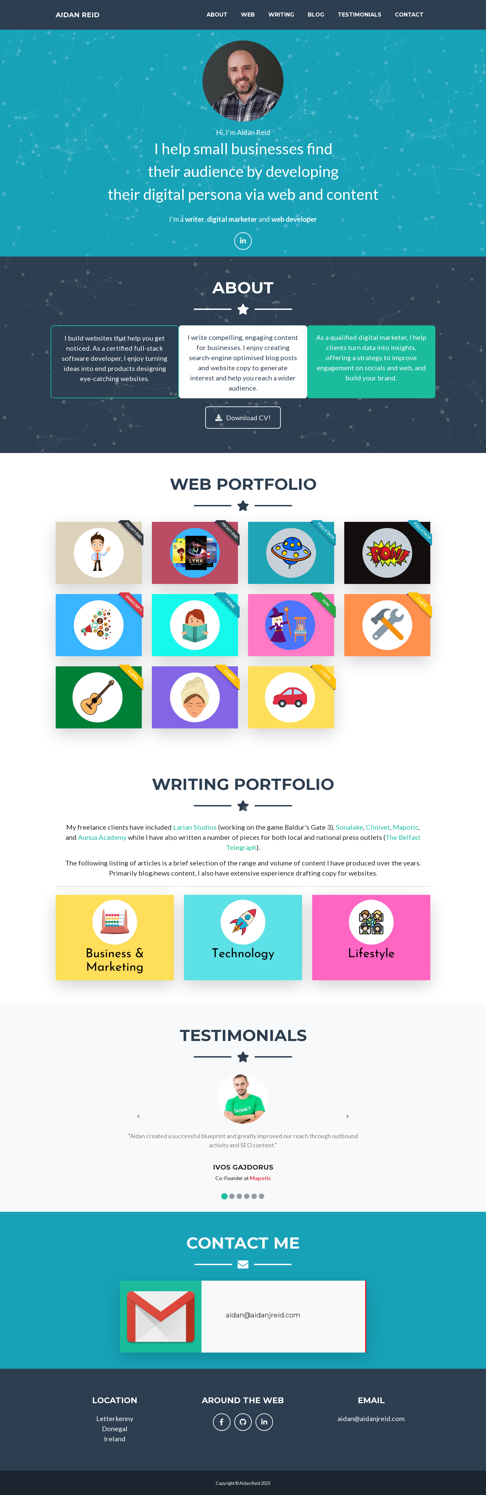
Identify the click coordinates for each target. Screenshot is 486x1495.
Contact (409, 17)
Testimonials (359, 17)
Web (248, 17)
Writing (281, 17)
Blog (316, 17)
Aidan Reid (85, 17)
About (217, 17)
